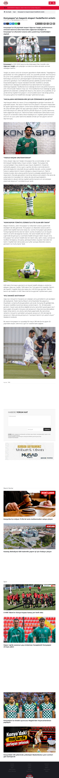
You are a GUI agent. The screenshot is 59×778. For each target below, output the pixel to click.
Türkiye (12, 765)
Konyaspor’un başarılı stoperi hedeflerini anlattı (31, 12)
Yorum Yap (39, 23)
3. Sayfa (29, 765)
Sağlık (29, 767)
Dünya (29, 769)
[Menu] (50, 3)
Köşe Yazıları (29, 771)
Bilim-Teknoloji (12, 771)
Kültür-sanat (47, 769)
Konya (46, 765)
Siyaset (29, 764)
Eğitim (46, 767)
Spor (14, 12)
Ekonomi (47, 764)
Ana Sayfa (7, 12)
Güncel (12, 764)
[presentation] (4, 8)
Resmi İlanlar (12, 769)
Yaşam (46, 771)
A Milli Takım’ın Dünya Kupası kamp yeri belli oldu (23, 7)
